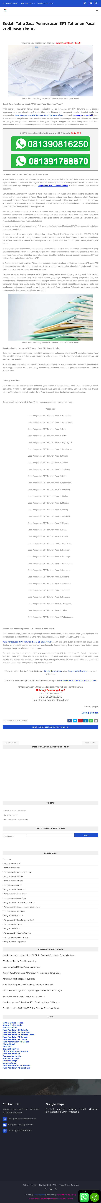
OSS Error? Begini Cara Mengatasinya (20, 961)
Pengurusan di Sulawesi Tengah (17, 933)
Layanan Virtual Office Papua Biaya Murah (22, 967)
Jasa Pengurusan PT (10, 3)
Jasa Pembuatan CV (45, 3)
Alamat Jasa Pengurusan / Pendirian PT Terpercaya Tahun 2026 (31, 972)
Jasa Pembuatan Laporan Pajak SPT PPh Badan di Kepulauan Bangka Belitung (39, 955)
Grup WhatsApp (77, 671)
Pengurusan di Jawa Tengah (15, 893)
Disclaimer (44, 1198)
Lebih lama (89, 743)
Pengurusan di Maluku (13, 915)
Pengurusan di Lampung (14, 911)
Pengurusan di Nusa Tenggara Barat (19, 920)
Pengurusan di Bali (12, 867)
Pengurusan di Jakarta (13, 880)
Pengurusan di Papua (13, 924)
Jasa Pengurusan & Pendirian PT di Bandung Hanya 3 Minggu (31, 1002)
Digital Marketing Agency (66, 1194)
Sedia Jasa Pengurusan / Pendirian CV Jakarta (24, 996)
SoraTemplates (39, 1194)
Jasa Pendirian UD (28, 3)
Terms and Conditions (57, 1198)
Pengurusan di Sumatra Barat (16, 937)
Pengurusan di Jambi (13, 885)
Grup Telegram (53, 671)
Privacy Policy (33, 1198)
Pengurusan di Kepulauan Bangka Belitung (22, 907)
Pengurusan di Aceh (12, 863)
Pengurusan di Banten (13, 876)
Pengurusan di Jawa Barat (15, 889)
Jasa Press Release (69, 1185)
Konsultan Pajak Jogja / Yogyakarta (19, 978)
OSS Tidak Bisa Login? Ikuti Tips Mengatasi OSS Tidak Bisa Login (32, 990)
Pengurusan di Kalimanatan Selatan (19, 902)
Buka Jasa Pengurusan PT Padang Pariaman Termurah (28, 984)
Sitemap (70, 1198)
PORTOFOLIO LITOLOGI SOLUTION (78, 681)
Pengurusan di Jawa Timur (15, 721)
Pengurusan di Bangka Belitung (17, 872)
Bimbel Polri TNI (47, 1185)
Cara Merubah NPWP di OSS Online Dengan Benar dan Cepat (31, 1008)
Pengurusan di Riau (12, 928)
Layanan (7, 859)
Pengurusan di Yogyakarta (15, 941)
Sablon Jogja (29, 1185)
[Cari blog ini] (15, 836)
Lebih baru (11, 743)
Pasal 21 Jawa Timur (53, 115)
